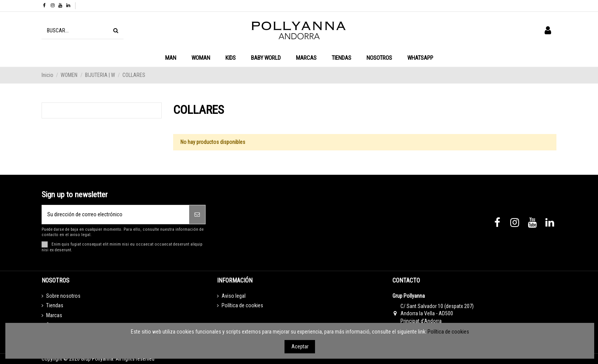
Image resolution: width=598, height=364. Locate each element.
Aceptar (300, 346)
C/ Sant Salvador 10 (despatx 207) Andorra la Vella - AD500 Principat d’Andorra (437, 313)
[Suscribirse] (197, 214)
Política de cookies (242, 305)
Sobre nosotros (63, 296)
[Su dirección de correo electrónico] (115, 214)
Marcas (54, 315)
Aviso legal (234, 296)
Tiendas (54, 305)
